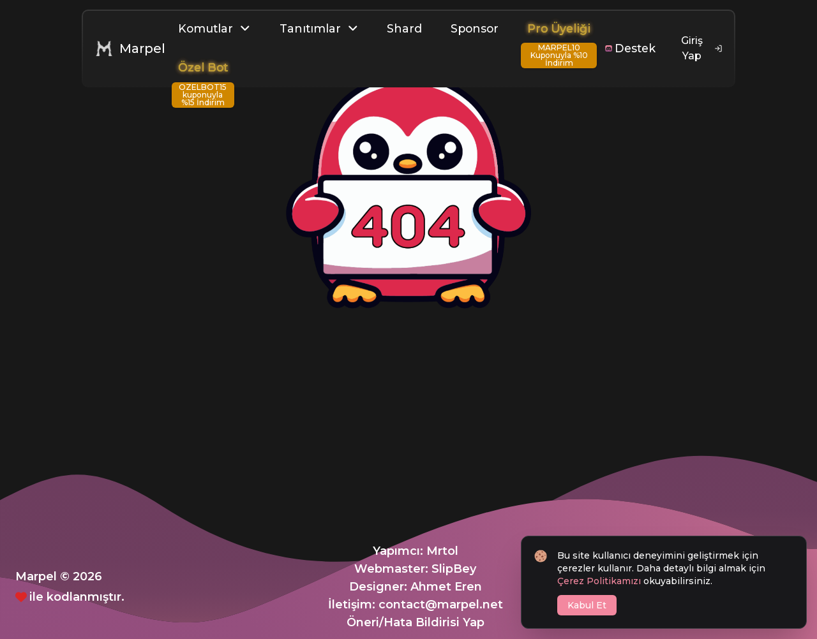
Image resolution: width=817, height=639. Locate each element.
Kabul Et (586, 605)
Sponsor (474, 28)
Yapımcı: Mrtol (415, 551)
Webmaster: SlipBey (415, 569)
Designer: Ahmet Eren (415, 587)
